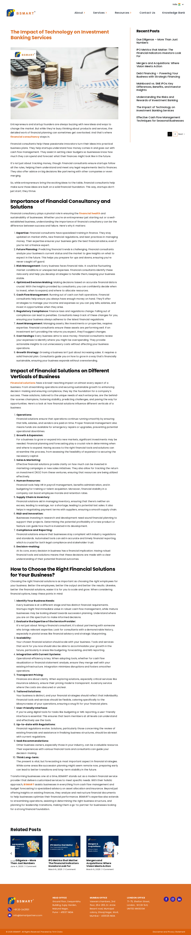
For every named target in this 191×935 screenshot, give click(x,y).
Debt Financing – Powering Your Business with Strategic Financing (158, 74)
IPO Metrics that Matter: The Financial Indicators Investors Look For (63, 863)
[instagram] (172, 899)
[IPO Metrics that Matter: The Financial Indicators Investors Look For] (64, 837)
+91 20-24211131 (21, 909)
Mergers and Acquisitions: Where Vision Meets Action (98, 863)
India (178, 4)
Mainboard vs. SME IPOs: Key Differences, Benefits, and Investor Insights (159, 87)
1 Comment (30, 866)
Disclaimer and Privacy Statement (169, 932)
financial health (89, 213)
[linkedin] (179, 899)
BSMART (29, 784)
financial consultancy (24, 136)
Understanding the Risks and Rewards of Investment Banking (157, 98)
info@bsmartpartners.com (27, 915)
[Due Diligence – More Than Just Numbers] (26, 837)
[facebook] (166, 899)
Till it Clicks (57, 932)
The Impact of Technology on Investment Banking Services (156, 108)
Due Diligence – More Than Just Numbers (23, 862)
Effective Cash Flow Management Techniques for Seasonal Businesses (160, 118)
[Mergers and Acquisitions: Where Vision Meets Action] (102, 837)
